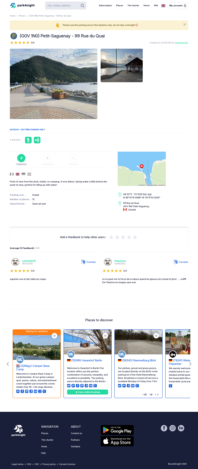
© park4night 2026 (177, 464)
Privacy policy (49, 464)
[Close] (184, 24)
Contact (74, 159)
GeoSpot (75, 446)
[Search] (65, 5)
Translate (88, 262)
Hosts (147, 5)
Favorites (47, 159)
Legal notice (18, 464)
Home (12, 16)
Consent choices (67, 464)
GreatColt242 (181, 43)
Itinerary (21, 159)
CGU (29, 464)
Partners (75, 439)
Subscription (105, 5)
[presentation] (7, 364)
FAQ (156, 5)
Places (119, 5)
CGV (37, 464)
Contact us (76, 433)
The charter (133, 5)
